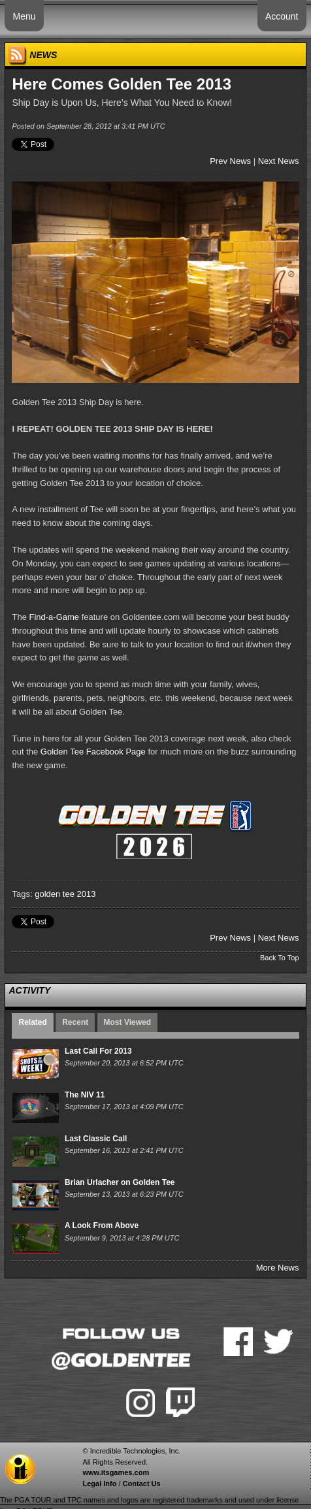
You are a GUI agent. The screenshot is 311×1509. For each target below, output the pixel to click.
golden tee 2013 (65, 894)
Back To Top (279, 958)
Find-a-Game (54, 617)
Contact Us (142, 1483)
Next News (278, 161)
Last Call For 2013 (98, 1051)
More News (277, 1268)
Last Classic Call (96, 1138)
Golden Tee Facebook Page (93, 751)
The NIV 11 (85, 1094)
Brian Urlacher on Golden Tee (119, 1182)
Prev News (230, 161)
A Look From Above (102, 1225)
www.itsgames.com (115, 1472)
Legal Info (99, 1483)
